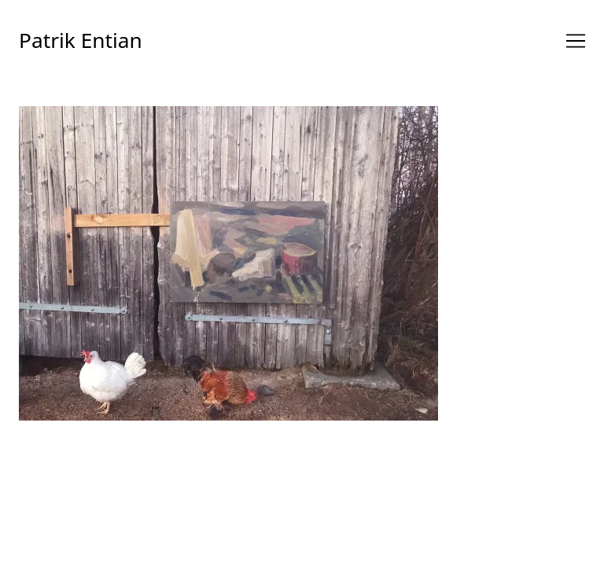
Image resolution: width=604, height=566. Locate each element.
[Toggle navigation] (575, 40)
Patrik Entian (80, 40)
